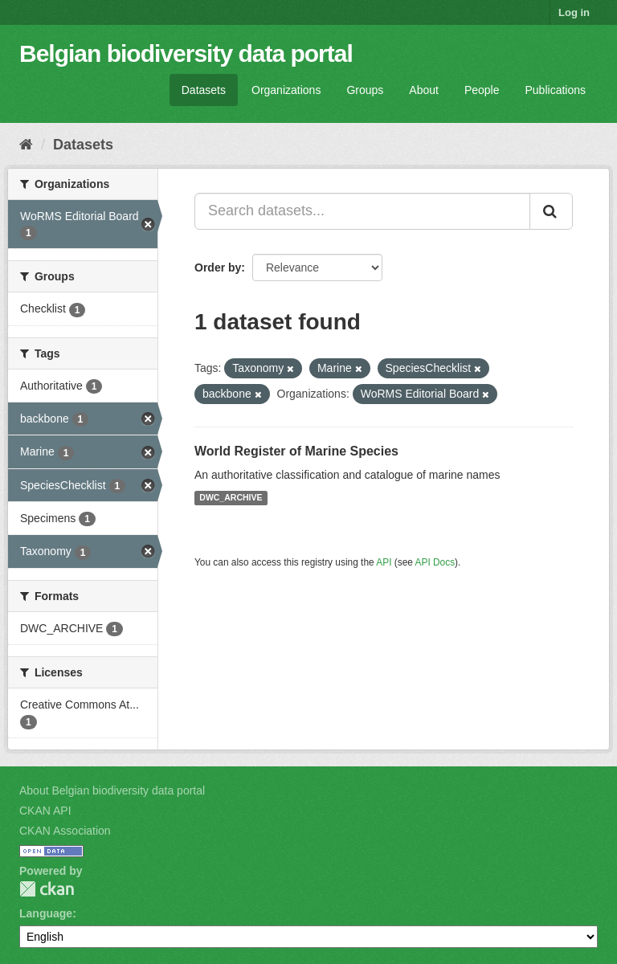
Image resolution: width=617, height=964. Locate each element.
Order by (217, 267)
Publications (555, 90)
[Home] (26, 145)
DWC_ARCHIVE (230, 498)
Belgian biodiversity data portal (186, 53)
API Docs (435, 562)
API (383, 562)
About (424, 90)
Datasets (204, 90)
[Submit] (551, 211)
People (482, 90)
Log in (574, 12)
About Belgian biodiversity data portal (112, 790)
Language (45, 913)
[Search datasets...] (362, 211)
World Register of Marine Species (296, 451)
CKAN (46, 888)
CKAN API (45, 810)
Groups (364, 90)
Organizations (286, 90)
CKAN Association (65, 830)
